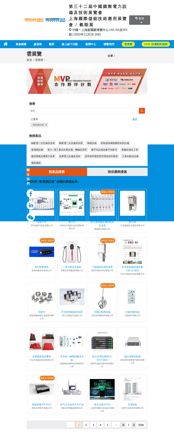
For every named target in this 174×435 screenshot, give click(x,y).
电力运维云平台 (102, 404)
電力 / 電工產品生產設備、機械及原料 (67, 149)
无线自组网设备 (102, 311)
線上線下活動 (71, 44)
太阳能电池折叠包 (41, 356)
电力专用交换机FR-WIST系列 (102, 358)
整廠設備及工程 (130, 149)
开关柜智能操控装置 (72, 311)
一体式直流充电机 (72, 266)
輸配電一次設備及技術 (43, 142)
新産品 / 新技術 (107, 192)
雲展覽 (39, 59)
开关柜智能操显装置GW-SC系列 (132, 268)
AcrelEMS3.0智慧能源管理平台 (41, 220)
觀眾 (52, 44)
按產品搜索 (56, 172)
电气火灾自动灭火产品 (72, 404)
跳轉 (141, 424)
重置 (134, 118)
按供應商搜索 (117, 172)
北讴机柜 (132, 404)
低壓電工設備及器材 (69, 156)
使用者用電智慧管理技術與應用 (101, 156)
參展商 (39, 44)
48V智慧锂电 (42, 266)
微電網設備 (40, 124)
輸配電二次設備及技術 (71, 142)
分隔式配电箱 (132, 311)
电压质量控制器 (132, 356)
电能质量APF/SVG (41, 404)
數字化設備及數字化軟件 (104, 149)
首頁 (29, 59)
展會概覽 (23, 44)
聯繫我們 (109, 44)
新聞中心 (91, 44)
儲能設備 (91, 142)
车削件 (41, 311)
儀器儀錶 (36, 162)
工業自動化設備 (130, 156)
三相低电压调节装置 (102, 266)
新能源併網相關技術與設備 (115, 142)
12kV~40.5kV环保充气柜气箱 (132, 220)
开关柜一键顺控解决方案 (72, 358)
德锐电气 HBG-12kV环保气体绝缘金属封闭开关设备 (102, 222)
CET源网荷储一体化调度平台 (72, 220)
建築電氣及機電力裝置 (43, 156)
